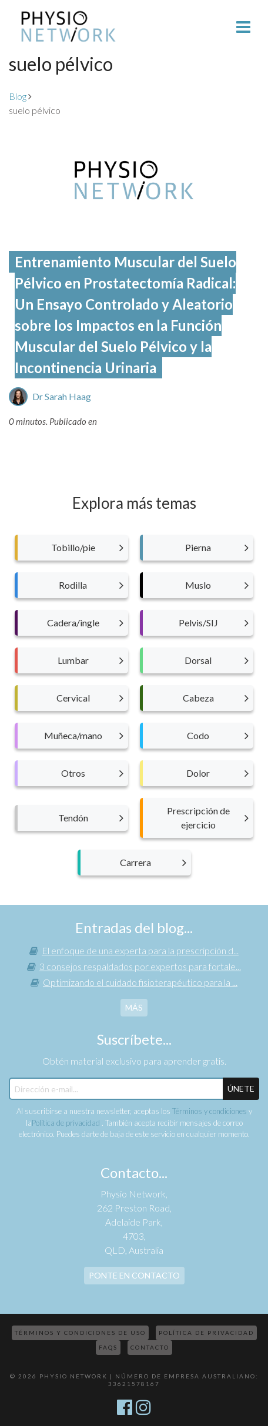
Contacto (149, 1347)
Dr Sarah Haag (61, 396)
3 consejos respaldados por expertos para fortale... (140, 966)
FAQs (108, 1347)
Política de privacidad (67, 1123)
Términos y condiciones (209, 1111)
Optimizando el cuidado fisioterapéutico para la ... (140, 982)
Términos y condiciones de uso (80, 1332)
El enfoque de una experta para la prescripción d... (140, 950)
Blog (17, 96)
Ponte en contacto (134, 1275)
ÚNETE (240, 1088)
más (134, 1007)
